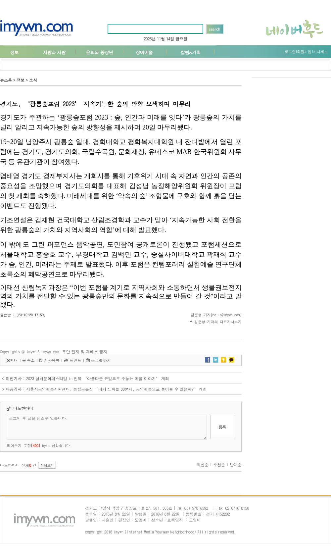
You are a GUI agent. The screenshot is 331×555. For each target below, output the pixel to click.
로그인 (290, 52)
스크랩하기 (101, 360)
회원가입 (304, 52)
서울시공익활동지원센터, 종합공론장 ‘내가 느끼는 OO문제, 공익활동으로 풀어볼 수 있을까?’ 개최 (116, 389)
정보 (20, 80)
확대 (14, 360)
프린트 (75, 360)
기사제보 (320, 52)
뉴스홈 (6, 80)
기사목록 (52, 360)
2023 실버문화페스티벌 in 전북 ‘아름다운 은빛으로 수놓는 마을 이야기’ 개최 (97, 378)
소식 (33, 80)
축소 (31, 360)
